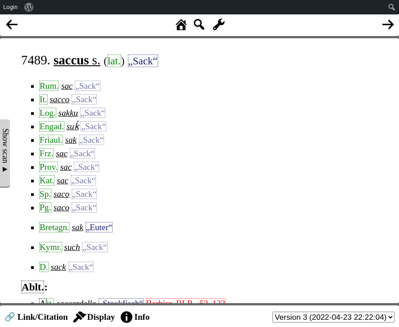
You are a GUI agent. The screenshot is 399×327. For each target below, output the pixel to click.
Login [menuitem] (10, 7)
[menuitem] (29, 7)
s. (77, 60)
